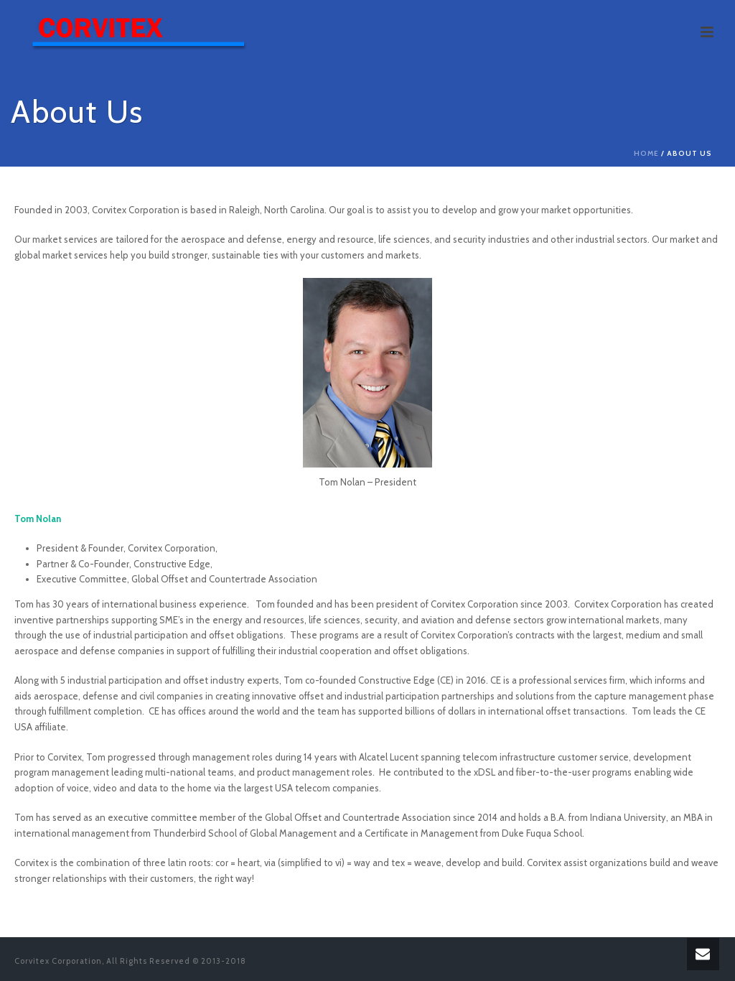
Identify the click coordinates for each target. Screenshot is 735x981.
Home (646, 153)
